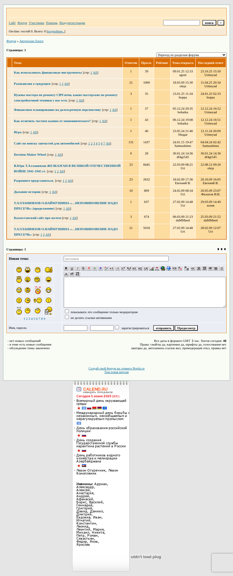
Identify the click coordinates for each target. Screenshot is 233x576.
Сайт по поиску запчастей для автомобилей (46, 143)
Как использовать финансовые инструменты (48, 72)
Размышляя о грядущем (32, 83)
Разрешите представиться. (34, 180)
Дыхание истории (27, 192)
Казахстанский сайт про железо (38, 218)
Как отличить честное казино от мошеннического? (52, 121)
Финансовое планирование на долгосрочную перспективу (57, 109)
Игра (18, 132)
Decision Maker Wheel (30, 154)
